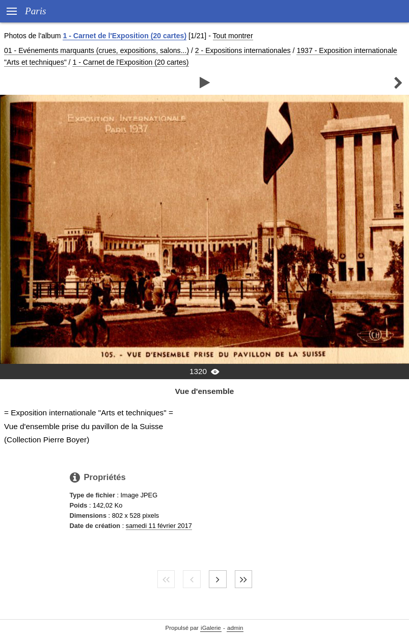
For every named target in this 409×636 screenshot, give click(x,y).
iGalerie (211, 628)
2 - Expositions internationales (243, 50)
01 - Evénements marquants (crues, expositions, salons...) (96, 50)
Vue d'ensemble (204, 391)
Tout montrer (233, 36)
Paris (35, 11)
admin (235, 628)
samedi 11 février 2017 (159, 525)
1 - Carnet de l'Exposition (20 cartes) (124, 36)
